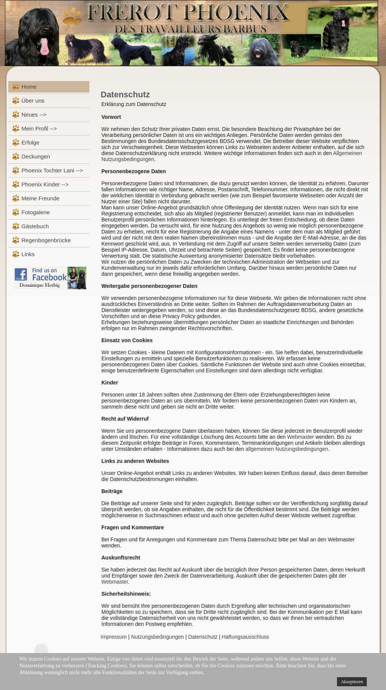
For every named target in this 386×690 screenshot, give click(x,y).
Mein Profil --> (39, 128)
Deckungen (35, 156)
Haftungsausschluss (245, 637)
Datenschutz (125, 94)
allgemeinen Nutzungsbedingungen (286, 449)
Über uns (32, 100)
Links (28, 254)
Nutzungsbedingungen (157, 637)
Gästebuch (35, 226)
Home (29, 86)
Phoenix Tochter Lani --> (52, 170)
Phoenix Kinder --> (45, 184)
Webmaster (300, 437)
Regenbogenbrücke (46, 240)
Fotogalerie (35, 212)
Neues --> (33, 114)
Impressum (114, 637)
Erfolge (30, 142)
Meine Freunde (40, 198)
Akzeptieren (352, 681)
